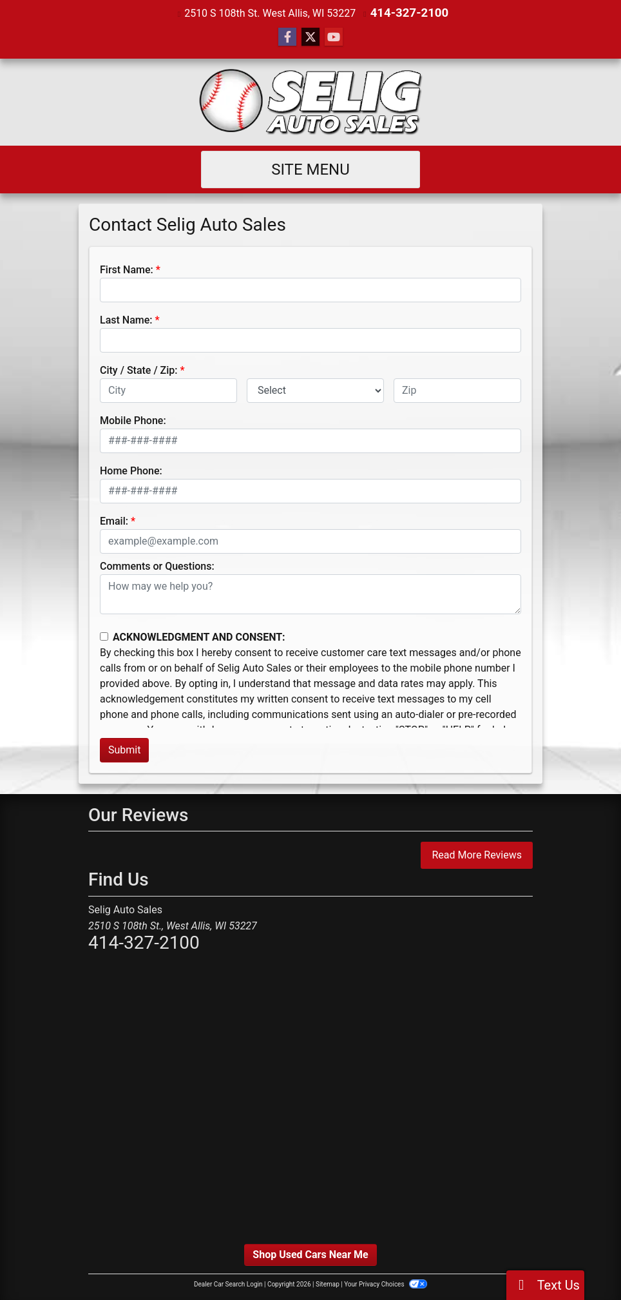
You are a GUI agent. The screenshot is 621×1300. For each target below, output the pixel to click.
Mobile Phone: (133, 420)
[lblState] (315, 390)
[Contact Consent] (104, 636)
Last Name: (126, 319)
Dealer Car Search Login (228, 1283)
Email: (114, 520)
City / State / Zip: (139, 370)
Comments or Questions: (157, 565)
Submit (124, 749)
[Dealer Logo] (311, 101)
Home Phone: (131, 470)
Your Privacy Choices (385, 1283)
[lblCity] (168, 390)
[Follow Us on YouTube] (334, 36)
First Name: (126, 269)
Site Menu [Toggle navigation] (310, 169)
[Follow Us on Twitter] (310, 36)
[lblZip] (457, 390)
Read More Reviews (477, 854)
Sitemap (327, 1283)
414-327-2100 (409, 12)
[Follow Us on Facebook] (287, 36)
